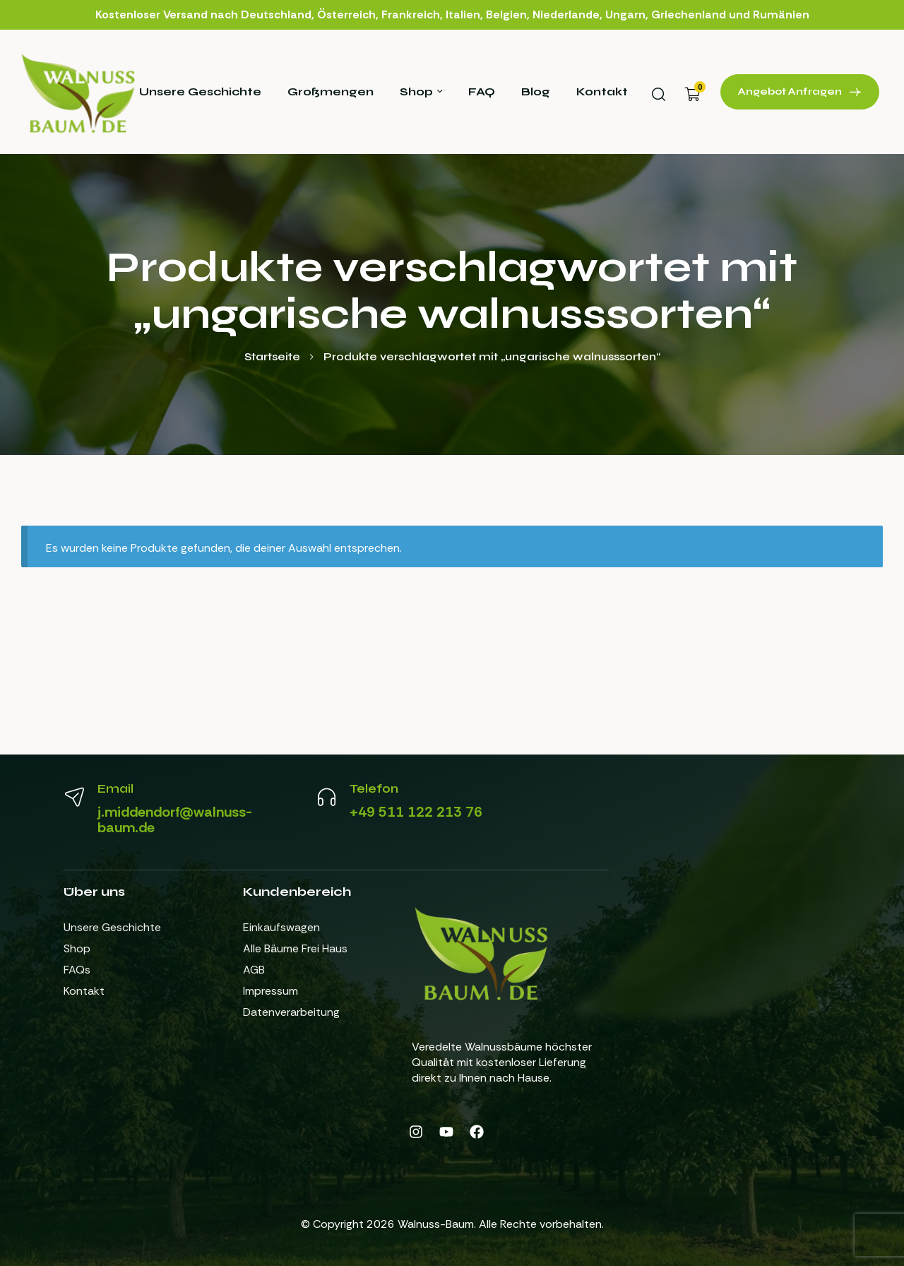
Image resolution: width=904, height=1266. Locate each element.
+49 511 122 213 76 (416, 812)
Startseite (272, 356)
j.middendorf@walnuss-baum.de (174, 819)
